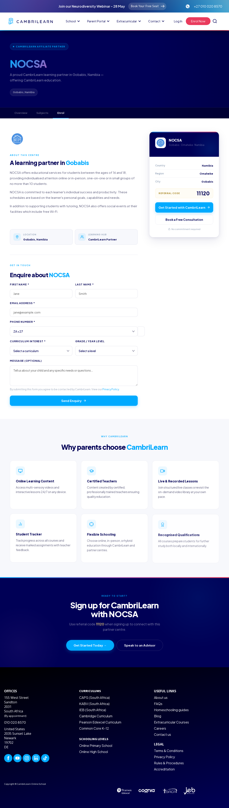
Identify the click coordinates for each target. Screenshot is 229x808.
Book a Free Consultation (184, 219)
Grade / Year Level (90, 341)
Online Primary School (95, 745)
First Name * (19, 284)
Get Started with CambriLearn (184, 207)
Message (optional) (26, 360)
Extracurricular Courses (171, 722)
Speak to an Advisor (139, 645)
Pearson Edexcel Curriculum (100, 722)
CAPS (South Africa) (94, 697)
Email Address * (22, 303)
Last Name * (84, 284)
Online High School (93, 752)
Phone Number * (22, 321)
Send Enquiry (73, 401)
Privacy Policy (110, 389)
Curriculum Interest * (28, 341)
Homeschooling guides (171, 710)
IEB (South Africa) (92, 710)
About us (161, 697)
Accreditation (164, 769)
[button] (72, 21)
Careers (160, 728)
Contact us (162, 734)
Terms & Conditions (168, 750)
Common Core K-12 (94, 728)
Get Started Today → (90, 645)
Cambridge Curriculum (95, 716)
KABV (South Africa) (94, 704)
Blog (157, 716)
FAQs (158, 704)
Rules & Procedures (169, 763)
